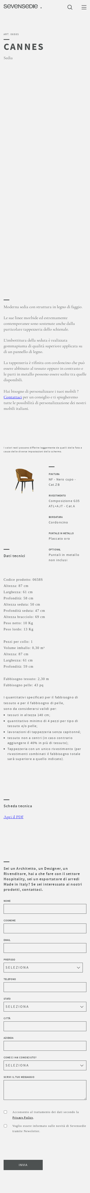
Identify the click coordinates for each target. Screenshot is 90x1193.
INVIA (23, 1165)
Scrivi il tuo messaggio (45, 1088)
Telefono (45, 985)
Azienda (45, 1043)
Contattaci (13, 397)
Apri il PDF (14, 817)
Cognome (45, 926)
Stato (45, 1004)
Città (45, 1024)
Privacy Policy (22, 1117)
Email (45, 946)
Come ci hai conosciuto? (45, 1063)
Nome (45, 906)
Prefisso (43, 965)
